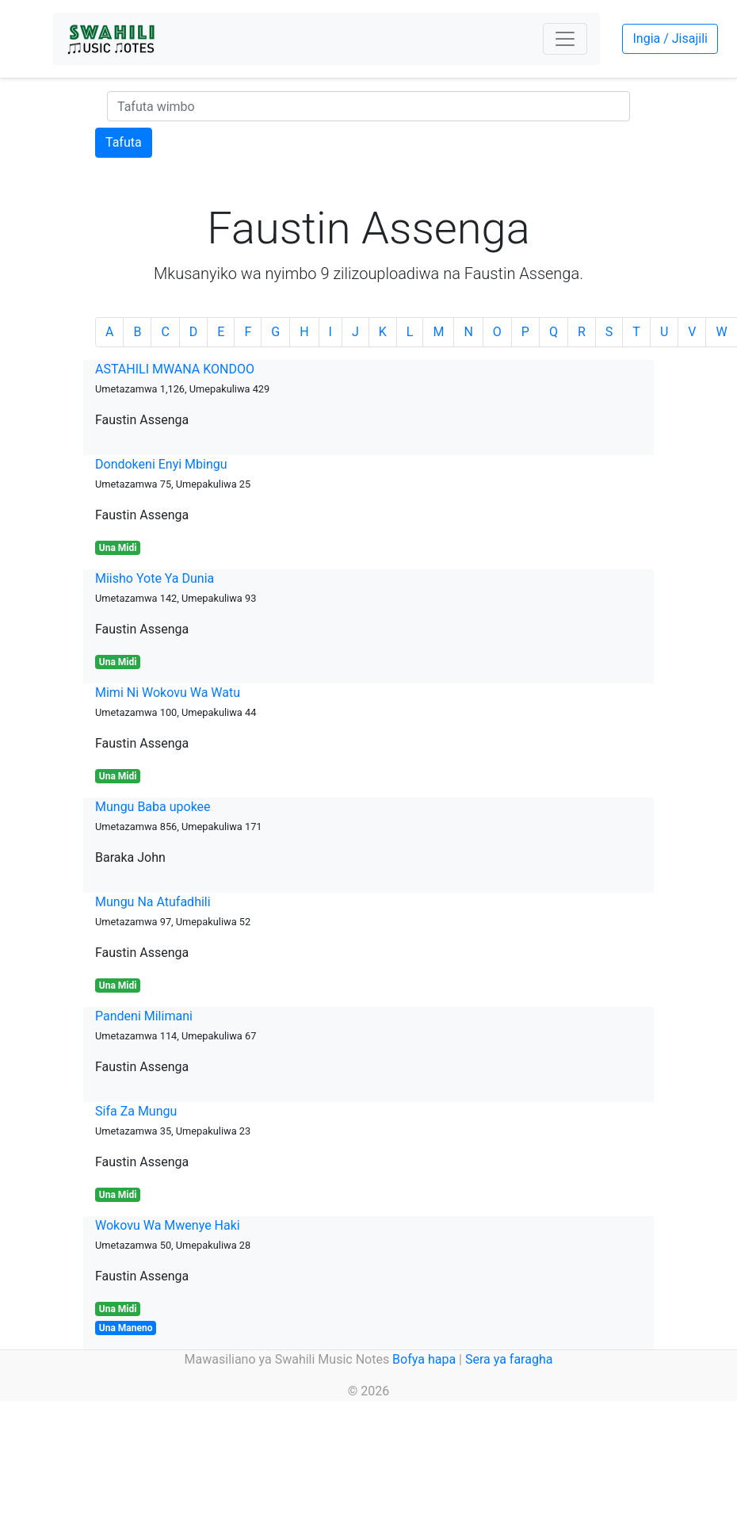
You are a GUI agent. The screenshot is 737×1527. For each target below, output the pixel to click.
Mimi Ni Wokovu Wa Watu (167, 692)
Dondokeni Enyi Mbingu (161, 464)
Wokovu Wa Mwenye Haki (167, 1225)
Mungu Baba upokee (153, 806)
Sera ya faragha (508, 1359)
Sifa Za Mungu (136, 1111)
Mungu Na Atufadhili (153, 901)
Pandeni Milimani (144, 1016)
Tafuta (123, 142)
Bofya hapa (424, 1359)
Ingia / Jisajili (669, 38)
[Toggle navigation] (565, 39)
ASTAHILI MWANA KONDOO (174, 369)
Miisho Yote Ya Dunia (154, 578)
